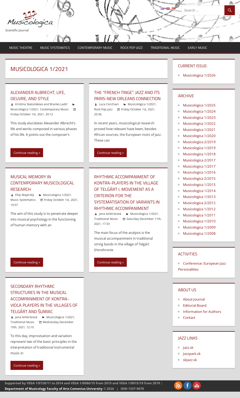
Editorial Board (194, 305)
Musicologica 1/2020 (199, 135)
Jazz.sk (188, 347)
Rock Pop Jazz (131, 47)
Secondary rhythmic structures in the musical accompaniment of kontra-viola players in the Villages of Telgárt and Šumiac (42, 305)
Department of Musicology (25, 395)
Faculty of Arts (58, 395)
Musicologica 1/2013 (199, 196)
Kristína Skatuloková (29, 104)
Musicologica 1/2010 (199, 221)
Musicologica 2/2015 (199, 178)
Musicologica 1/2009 (199, 227)
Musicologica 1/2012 (199, 209)
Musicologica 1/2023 (199, 117)
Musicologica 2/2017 (199, 160)
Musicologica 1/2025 (199, 105)
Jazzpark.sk (192, 353)
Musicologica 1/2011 (199, 215)
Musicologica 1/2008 (199, 233)
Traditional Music (165, 47)
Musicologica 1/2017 (199, 166)
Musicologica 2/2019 (199, 142)
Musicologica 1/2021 (24, 109)
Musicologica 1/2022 (199, 123)
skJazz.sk (190, 359)
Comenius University (86, 395)
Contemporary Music (95, 47)
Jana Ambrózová (110, 220)
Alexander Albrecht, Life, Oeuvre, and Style (38, 95)
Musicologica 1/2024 (199, 111)
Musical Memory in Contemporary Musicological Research (44, 189)
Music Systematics (55, 47)
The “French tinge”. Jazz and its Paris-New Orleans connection (125, 99)
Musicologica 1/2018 (199, 154)
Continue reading (26, 159)
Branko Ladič (58, 104)
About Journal (194, 299)
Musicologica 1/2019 (199, 147)
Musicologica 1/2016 (199, 172)
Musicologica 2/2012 (199, 202)
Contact (189, 317)
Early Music (197, 47)
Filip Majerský (24, 201)
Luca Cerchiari (109, 110)
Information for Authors (202, 311)
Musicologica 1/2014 (199, 190)
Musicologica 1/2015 (199, 184)
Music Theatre (20, 47)
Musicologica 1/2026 (199, 75)
